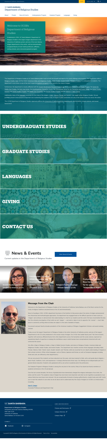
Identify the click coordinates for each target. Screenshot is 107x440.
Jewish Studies (65, 83)
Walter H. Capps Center (73, 93)
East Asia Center (25, 91)
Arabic (51, 97)
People (14, 15)
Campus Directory (60, 414)
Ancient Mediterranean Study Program (78, 89)
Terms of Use (46, 435)
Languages (67, 15)
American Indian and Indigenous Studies (39, 83)
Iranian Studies (56, 83)
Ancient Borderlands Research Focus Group (51, 89)
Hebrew (56, 97)
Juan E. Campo (32, 387)
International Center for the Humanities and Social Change (73, 91)
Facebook (9, 428)
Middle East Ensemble (36, 93)
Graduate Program (55, 15)
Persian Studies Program (53, 93)
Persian (61, 97)
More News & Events (65, 256)
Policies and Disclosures (62, 410)
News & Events (24, 15)
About (6, 15)
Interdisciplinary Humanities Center (42, 91)
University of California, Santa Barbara (14, 1)
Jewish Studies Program (20, 93)
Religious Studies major (11, 83)
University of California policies (54, 103)
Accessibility (54, 435)
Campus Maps (59, 417)
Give (81, 1)
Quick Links (90, 1)
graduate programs (43, 85)
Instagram (25, 428)
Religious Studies (75, 83)
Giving (75, 15)
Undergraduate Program (39, 15)
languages (23, 97)
